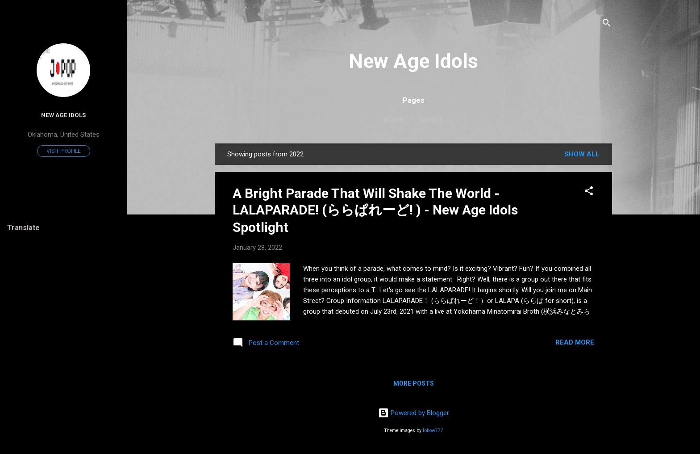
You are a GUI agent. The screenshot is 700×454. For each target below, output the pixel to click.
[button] (588, 192)
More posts (413, 383)
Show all (582, 154)
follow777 (433, 430)
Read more (574, 342)
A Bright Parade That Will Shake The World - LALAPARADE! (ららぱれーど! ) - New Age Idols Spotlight (375, 210)
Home (394, 120)
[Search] (606, 24)
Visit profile (63, 151)
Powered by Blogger (413, 413)
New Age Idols (413, 61)
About (431, 120)
